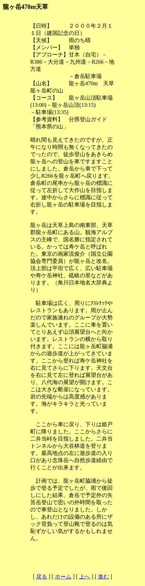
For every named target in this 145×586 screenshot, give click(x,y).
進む (103, 576)
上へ (84, 576)
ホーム (63, 576)
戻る (41, 576)
